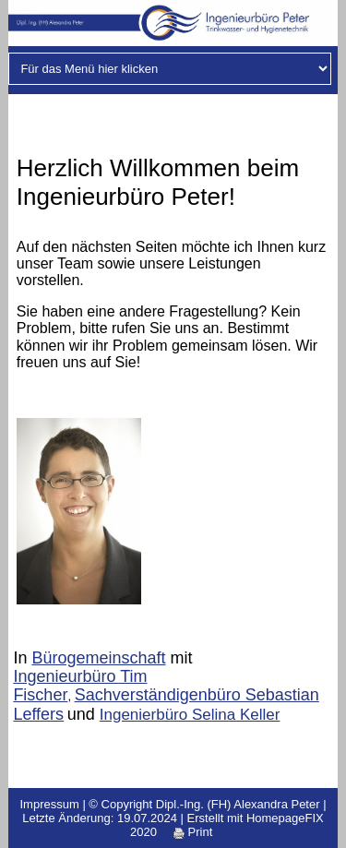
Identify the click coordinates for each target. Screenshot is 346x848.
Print (192, 832)
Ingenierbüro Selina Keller (190, 714)
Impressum (48, 804)
